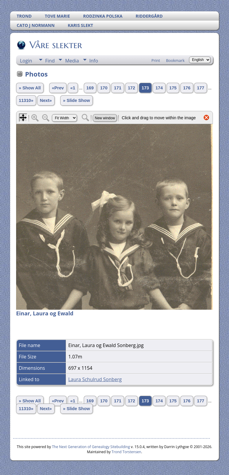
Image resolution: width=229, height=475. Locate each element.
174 (159, 87)
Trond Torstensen (126, 451)
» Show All (30, 87)
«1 (72, 87)
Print (155, 60)
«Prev (58, 87)
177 (200, 87)
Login (26, 60)
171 (117, 87)
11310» (26, 100)
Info (93, 60)
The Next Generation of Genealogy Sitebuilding (91, 446)
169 (90, 87)
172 (131, 87)
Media (72, 60)
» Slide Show (76, 100)
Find (50, 60)
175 (173, 87)
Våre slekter (55, 45)
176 (186, 87)
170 (103, 87)
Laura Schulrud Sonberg (95, 379)
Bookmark (175, 60)
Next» (46, 100)
